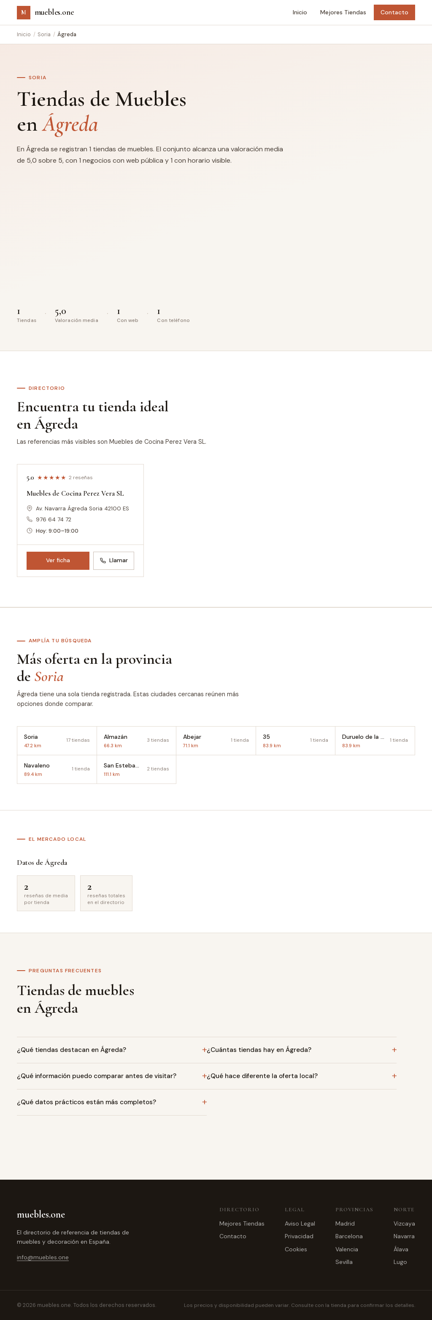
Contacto (394, 12)
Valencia (346, 1249)
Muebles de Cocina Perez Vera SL (75, 493)
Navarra (404, 1236)
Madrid (345, 1223)
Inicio (300, 12)
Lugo (400, 1262)
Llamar (114, 560)
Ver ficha (58, 560)
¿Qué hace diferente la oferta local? (262, 1076)
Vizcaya (404, 1223)
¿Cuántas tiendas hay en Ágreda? (259, 1050)
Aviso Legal (300, 1223)
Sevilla (344, 1262)
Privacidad (299, 1236)
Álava (401, 1249)
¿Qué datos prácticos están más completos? (86, 1102)
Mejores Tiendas (343, 12)
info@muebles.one (43, 1257)
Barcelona (349, 1236)
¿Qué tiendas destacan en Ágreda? (71, 1050)
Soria (44, 34)
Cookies (296, 1249)
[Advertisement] (216, 239)
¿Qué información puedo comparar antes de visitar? (96, 1076)
